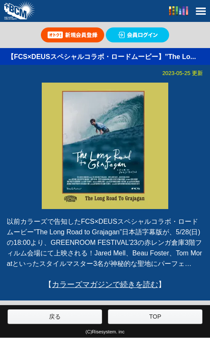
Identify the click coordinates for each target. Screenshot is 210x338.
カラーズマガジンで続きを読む (105, 284)
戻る (55, 316)
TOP (155, 316)
